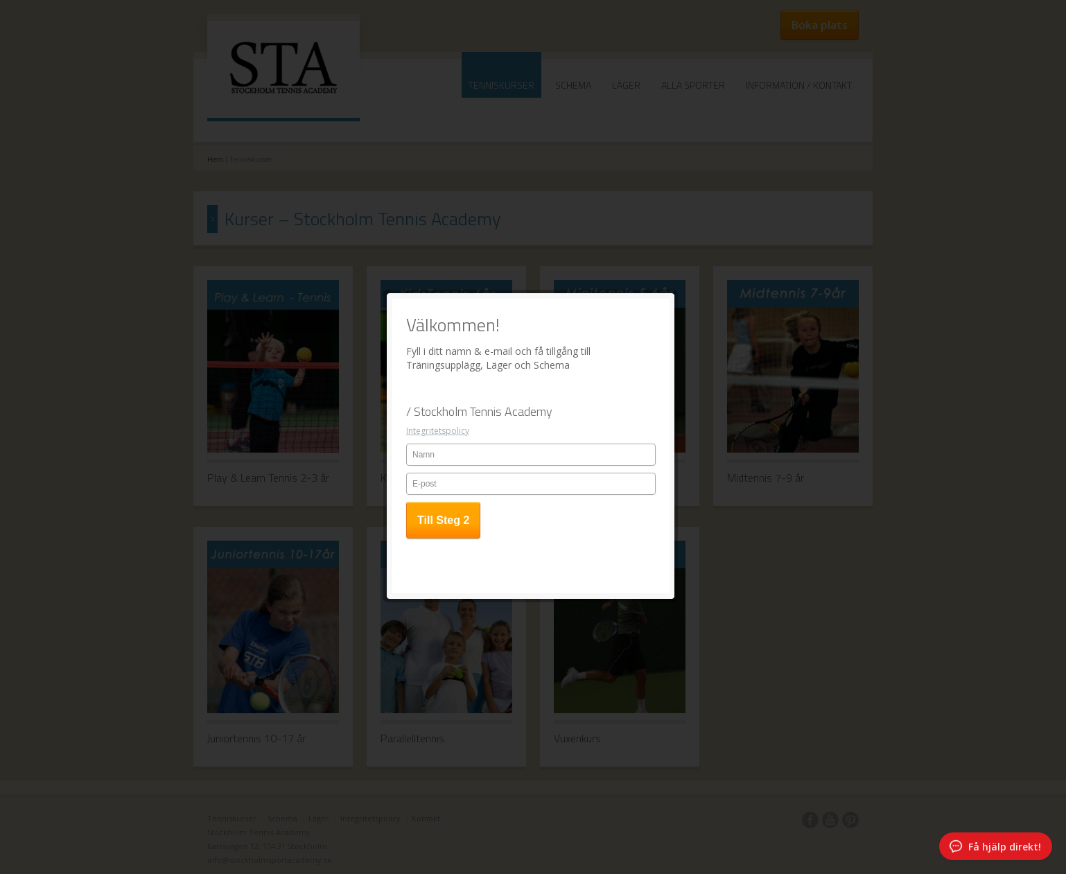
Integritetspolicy (437, 244)
